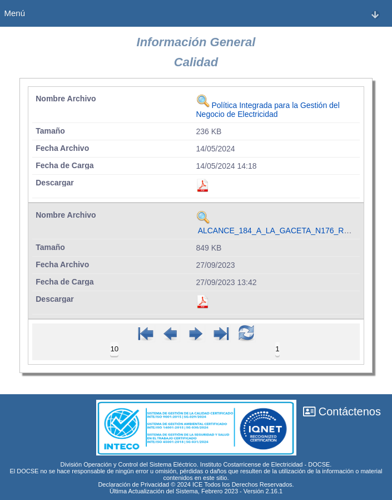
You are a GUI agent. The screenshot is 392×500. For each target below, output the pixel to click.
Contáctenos (342, 411)
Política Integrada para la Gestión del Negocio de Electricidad (268, 110)
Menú (192, 13)
